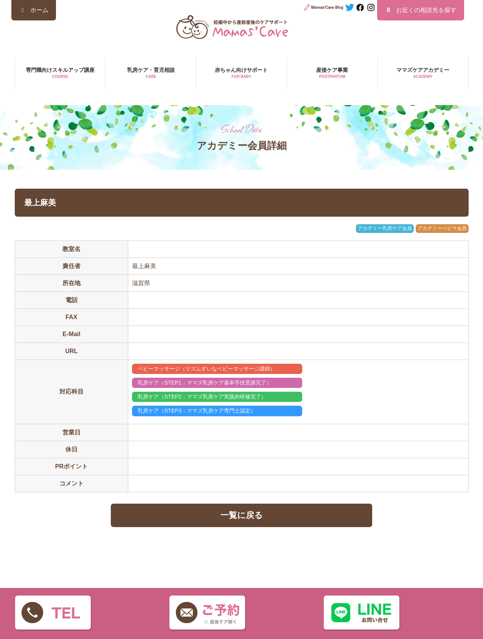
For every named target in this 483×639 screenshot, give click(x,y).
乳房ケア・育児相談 (151, 73)
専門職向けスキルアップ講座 (60, 73)
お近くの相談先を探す (421, 10)
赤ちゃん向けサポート (241, 73)
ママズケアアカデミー (423, 73)
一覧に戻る (242, 515)
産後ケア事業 (332, 73)
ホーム (33, 10)
